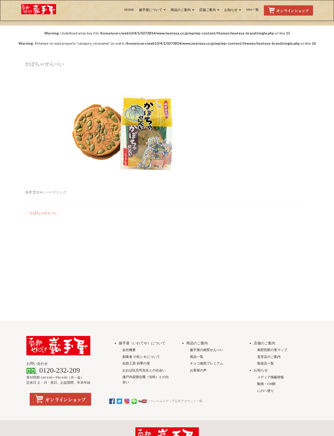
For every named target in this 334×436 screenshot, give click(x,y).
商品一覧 (196, 282)
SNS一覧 (252, 9)
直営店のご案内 (269, 282)
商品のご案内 (181, 10)
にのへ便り (265, 316)
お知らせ (231, 10)
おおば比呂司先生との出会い (144, 296)
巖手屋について (150, 10)
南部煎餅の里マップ (272, 275)
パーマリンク (55, 192)
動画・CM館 (266, 309)
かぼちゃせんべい (41, 213)
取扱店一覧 (265, 289)
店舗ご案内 (207, 10)
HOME (129, 9)
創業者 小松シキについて (141, 282)
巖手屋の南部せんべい (206, 275)
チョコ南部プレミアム (206, 289)
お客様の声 (198, 296)
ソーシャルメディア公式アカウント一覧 (155, 327)
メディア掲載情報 (270, 303)
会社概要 (129, 275)
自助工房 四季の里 (136, 289)
